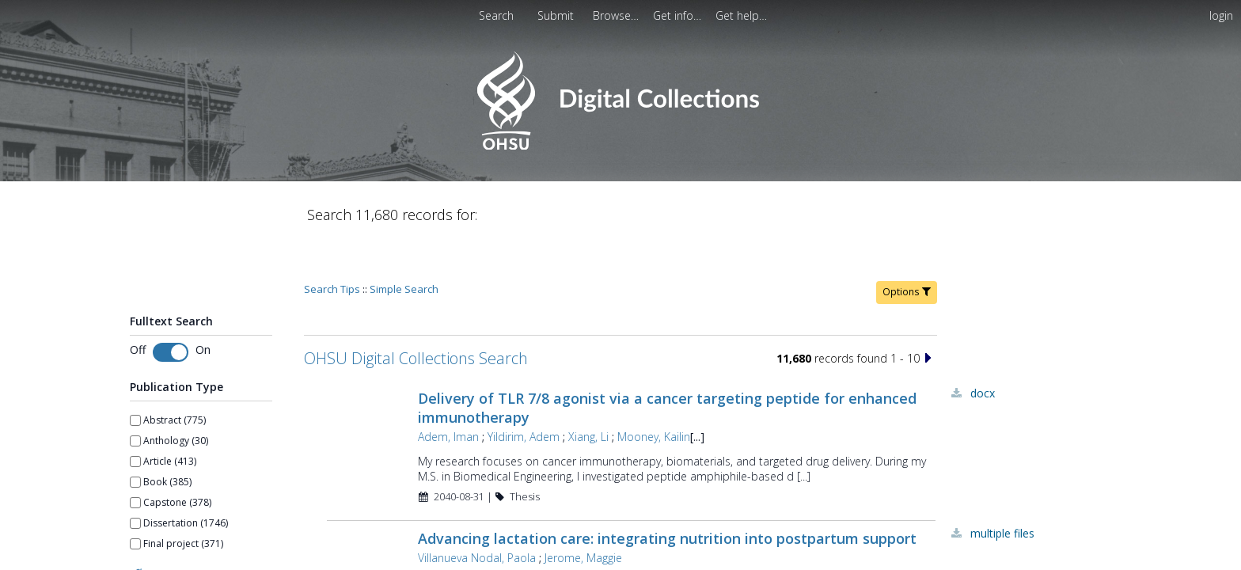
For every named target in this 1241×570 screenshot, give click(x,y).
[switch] (170, 307)
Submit (557, 15)
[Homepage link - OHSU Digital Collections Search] (620, 146)
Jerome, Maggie (583, 512)
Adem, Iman (448, 391)
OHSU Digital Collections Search (416, 313)
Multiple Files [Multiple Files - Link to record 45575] (1002, 488)
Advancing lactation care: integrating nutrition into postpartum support (667, 493)
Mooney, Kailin (653, 391)
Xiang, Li (588, 391)
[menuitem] (557, 15)
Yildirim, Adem (524, 391)
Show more (156, 526)
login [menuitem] (1221, 15)
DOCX (982, 347)
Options (906, 246)
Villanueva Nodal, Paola (477, 512)
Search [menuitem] (496, 15)
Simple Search (404, 244)
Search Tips (332, 244)
